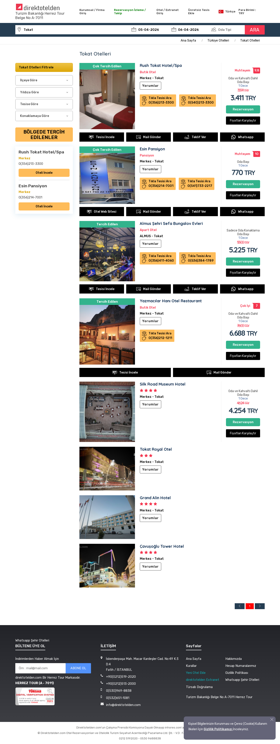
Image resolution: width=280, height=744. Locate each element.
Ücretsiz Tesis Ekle (199, 11)
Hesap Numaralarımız (240, 666)
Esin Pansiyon (152, 148)
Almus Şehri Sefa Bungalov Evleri (171, 223)
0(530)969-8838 (118, 691)
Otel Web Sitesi (101, 211)
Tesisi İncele (101, 137)
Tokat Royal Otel (156, 449)
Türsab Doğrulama (199, 687)
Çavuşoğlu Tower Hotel (162, 546)
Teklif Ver (195, 137)
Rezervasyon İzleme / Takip (130, 11)
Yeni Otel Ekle (196, 673)
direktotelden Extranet (202, 680)
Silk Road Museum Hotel (163, 384)
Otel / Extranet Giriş (167, 11)
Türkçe (227, 11)
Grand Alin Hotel (155, 497)
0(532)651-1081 (117, 698)
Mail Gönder (148, 137)
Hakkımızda (233, 659)
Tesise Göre (29, 104)
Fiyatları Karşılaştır (243, 121)
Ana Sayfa (193, 659)
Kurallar (191, 666)
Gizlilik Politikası (236, 673)
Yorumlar (150, 86)
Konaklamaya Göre (34, 116)
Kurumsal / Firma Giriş (92, 11)
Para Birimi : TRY (247, 11)
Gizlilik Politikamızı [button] (218, 729)
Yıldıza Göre (29, 92)
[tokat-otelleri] (72, 29)
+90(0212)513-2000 (121, 684)
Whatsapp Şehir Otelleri (32, 640)
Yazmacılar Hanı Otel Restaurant (171, 300)
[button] (272, 719)
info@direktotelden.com (123, 705)
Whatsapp (242, 137)
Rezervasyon (243, 109)
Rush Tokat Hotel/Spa (161, 65)
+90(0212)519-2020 (121, 677)
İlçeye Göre (28, 80)
